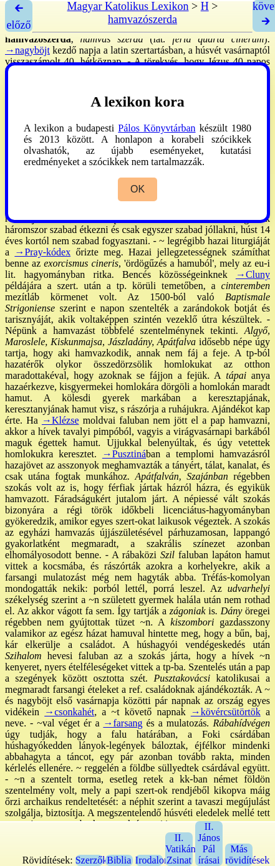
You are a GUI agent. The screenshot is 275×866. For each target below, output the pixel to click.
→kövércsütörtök (226, 712)
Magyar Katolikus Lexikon (128, 6)
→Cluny (253, 274)
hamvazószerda (142, 19)
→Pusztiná (124, 454)
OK (137, 189)
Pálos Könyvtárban (156, 128)
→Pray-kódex (42, 252)
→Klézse (60, 420)
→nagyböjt (27, 50)
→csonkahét (69, 712)
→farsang (122, 723)
